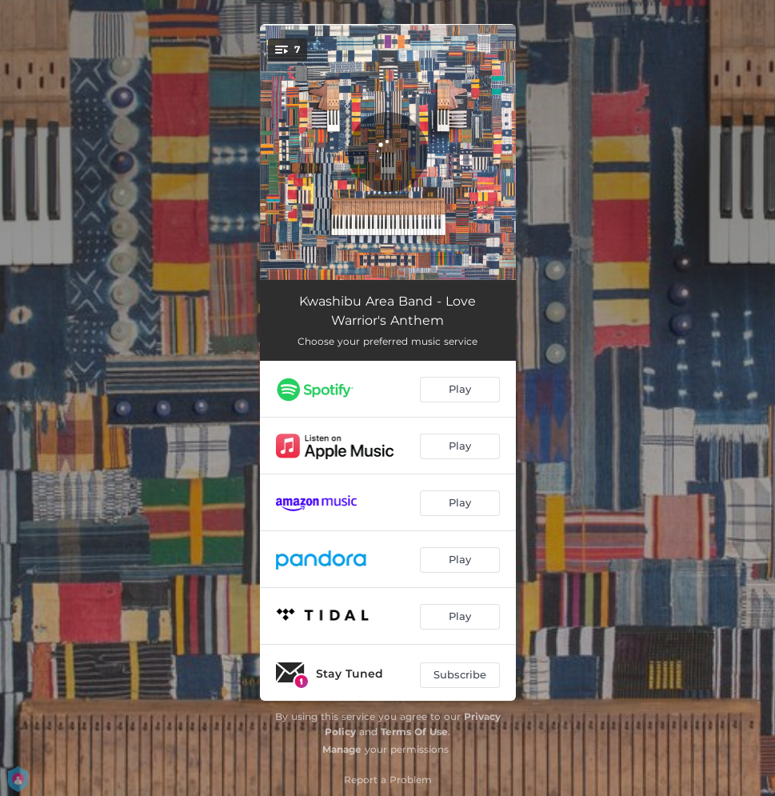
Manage (342, 749)
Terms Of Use (414, 732)
